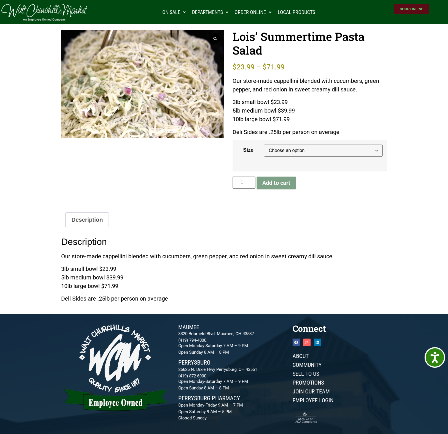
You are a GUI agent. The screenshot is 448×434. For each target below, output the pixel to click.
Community (307, 364)
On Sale (174, 12)
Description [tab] (87, 220)
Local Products (296, 12)
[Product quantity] (244, 183)
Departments (210, 12)
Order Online (253, 12)
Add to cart (276, 182)
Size (248, 150)
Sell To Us (306, 373)
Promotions (308, 382)
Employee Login (313, 400)
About (301, 356)
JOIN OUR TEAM (311, 391)
